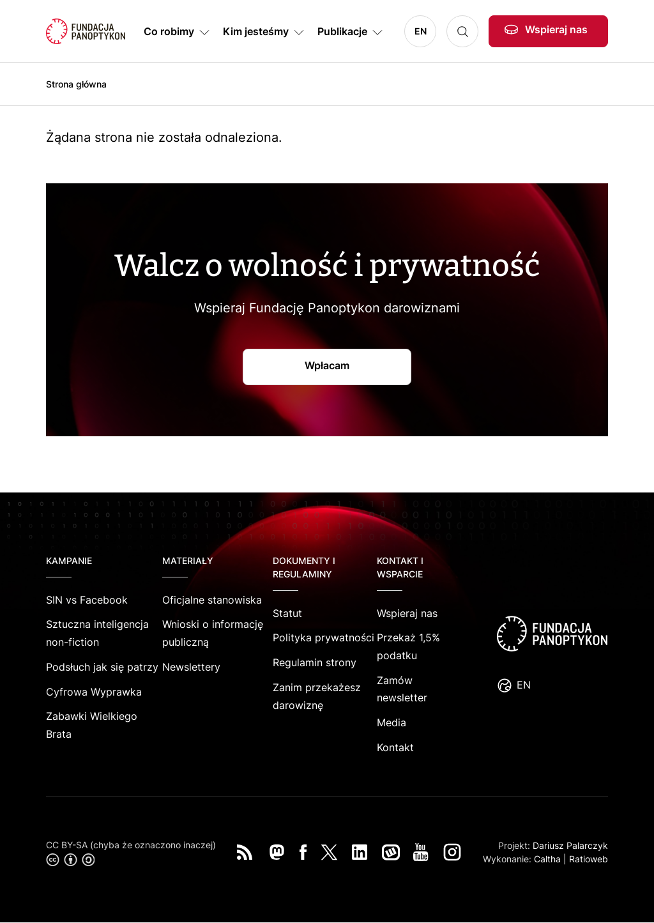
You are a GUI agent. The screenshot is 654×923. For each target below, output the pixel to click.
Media (391, 722)
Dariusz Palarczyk (570, 845)
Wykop (390, 852)
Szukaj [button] (462, 31)
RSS (244, 852)
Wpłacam (327, 365)
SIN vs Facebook (87, 599)
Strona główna (76, 84)
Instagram (452, 852)
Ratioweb (588, 858)
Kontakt (395, 747)
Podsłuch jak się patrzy (102, 666)
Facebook (303, 852)
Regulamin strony (314, 662)
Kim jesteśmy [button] (256, 31)
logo (551, 634)
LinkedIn (359, 852)
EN (420, 31)
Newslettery (191, 666)
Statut (287, 613)
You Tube (421, 852)
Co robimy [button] (169, 31)
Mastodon (276, 852)
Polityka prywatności (323, 637)
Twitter (329, 852)
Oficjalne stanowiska (212, 599)
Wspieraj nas (556, 29)
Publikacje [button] (342, 31)
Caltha (547, 858)
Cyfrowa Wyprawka (94, 691)
